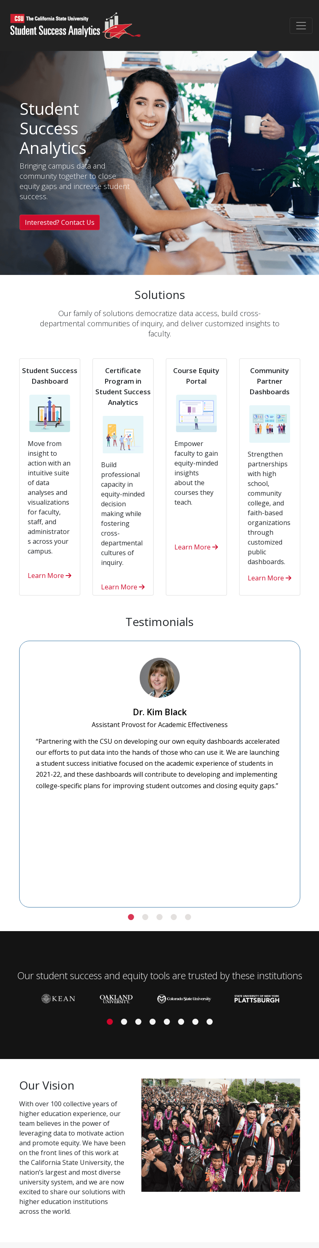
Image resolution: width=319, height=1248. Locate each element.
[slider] (159, 769)
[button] (131, 917)
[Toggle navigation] (301, 26)
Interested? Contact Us (60, 222)
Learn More (49, 575)
